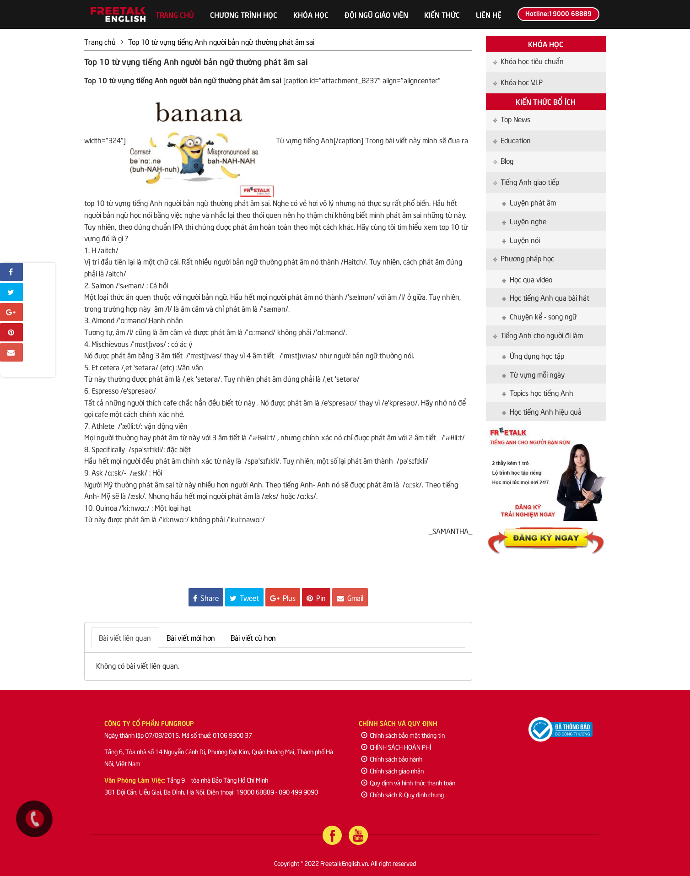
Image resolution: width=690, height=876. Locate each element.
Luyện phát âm (529, 202)
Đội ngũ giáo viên (376, 14)
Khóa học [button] (311, 14)
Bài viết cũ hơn (253, 637)
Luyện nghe (524, 221)
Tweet (244, 597)
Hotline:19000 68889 (558, 12)
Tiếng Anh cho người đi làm (538, 335)
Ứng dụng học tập (533, 355)
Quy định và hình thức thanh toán (408, 782)
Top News (511, 119)
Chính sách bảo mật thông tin (403, 734)
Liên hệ (488, 14)
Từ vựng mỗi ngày (533, 374)
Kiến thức (442, 14)
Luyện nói (521, 239)
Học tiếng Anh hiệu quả (542, 411)
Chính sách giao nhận (392, 770)
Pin (316, 597)
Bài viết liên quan (125, 637)
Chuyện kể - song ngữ (539, 316)
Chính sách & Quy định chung (402, 794)
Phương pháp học (523, 258)
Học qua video (527, 279)
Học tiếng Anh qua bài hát (545, 297)
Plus (283, 597)
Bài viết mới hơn (191, 637)
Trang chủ (175, 14)
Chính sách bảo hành (391, 758)
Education (512, 140)
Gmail (350, 597)
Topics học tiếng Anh (537, 392)
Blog (503, 160)
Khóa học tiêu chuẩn (528, 60)
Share (206, 597)
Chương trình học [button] (243, 14)
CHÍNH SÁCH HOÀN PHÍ (396, 746)
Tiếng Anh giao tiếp (526, 181)
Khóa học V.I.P (518, 81)
